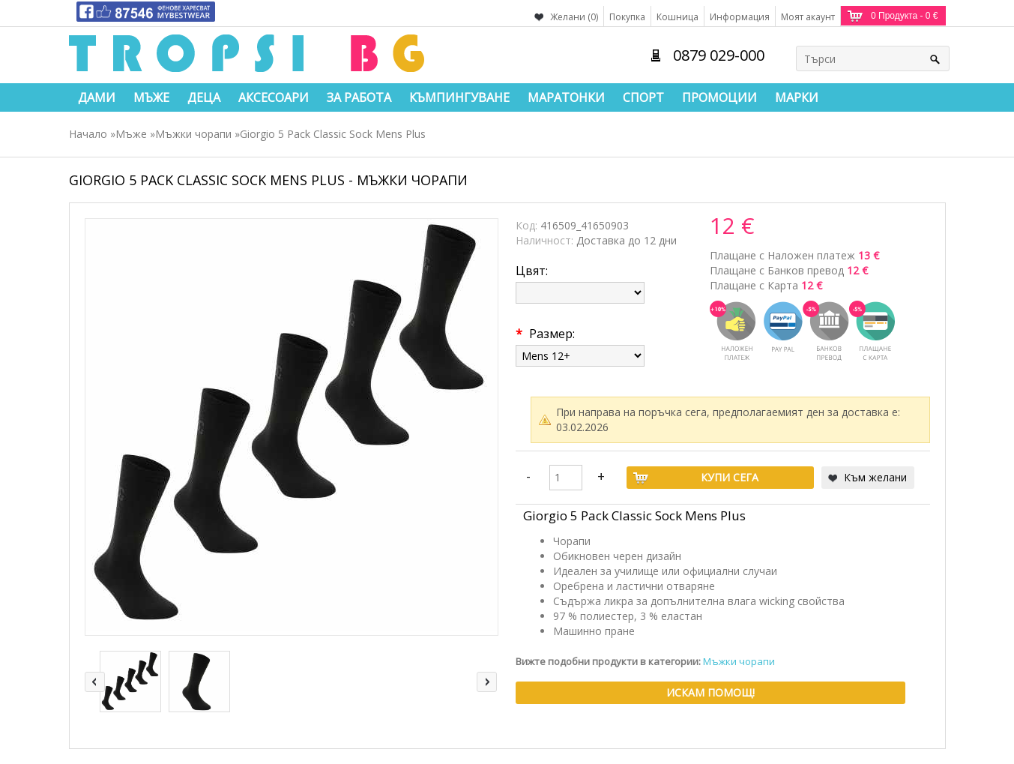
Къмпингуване (459, 97)
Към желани (875, 477)
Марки (796, 97)
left (95, 682)
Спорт (643, 97)
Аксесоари (273, 97)
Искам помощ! (710, 692)
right (487, 682)
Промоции (719, 97)
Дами (96, 97)
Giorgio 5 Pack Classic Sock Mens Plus (333, 134)
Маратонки (566, 97)
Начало (88, 134)
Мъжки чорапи (193, 134)
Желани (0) (574, 16)
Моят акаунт (808, 16)
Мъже (151, 97)
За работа (359, 97)
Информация (740, 16)
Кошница (677, 16)
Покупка (627, 16)
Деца (203, 97)
